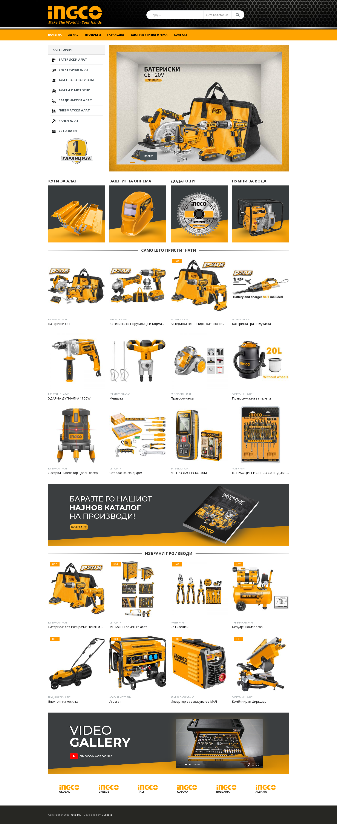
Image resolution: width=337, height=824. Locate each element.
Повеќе (135, 151)
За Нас (73, 35)
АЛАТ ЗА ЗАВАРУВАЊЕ (73, 80)
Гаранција (115, 35)
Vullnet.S (107, 814)
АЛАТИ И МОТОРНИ (71, 90)
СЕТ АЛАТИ (64, 131)
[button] (125, 162)
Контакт (180, 35)
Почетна (55, 35)
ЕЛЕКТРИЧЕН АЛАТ (70, 70)
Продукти (93, 35)
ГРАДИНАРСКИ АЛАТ (72, 100)
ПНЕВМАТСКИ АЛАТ (71, 110)
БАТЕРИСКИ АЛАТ (69, 59)
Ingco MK (75, 814)
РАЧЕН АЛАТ (65, 121)
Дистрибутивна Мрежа (148, 35)
